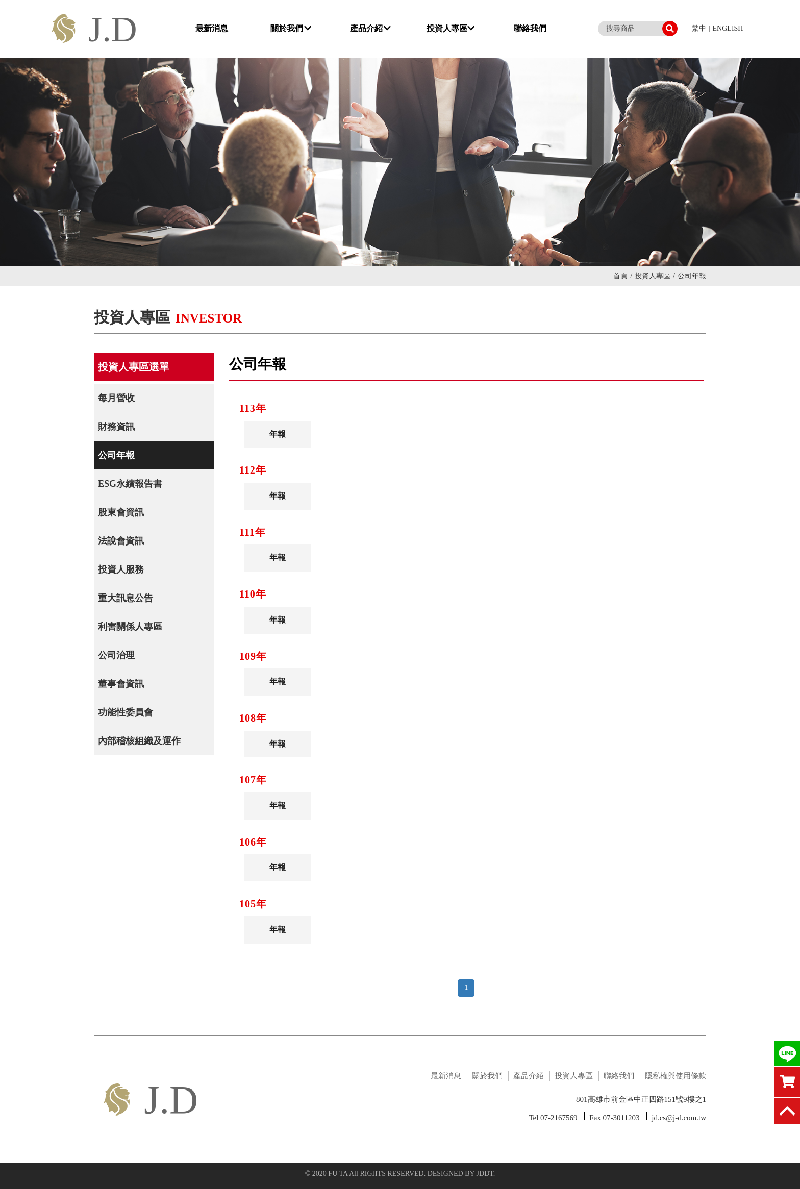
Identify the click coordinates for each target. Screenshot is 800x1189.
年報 (276, 434)
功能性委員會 (125, 712)
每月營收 (116, 398)
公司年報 (116, 455)
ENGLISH (728, 28)
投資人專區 (450, 28)
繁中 (699, 28)
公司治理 (116, 655)
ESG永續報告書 (130, 484)
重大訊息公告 (125, 598)
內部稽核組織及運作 (139, 741)
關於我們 (290, 28)
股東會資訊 (121, 512)
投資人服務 (121, 569)
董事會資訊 (121, 684)
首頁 (622, 276)
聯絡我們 (530, 28)
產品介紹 (370, 28)
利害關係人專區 (130, 627)
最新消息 (211, 28)
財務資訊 (116, 427)
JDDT (485, 1173)
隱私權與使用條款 (675, 1076)
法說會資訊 (121, 541)
